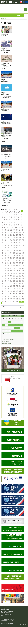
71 (2, 222)
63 (4, 221)
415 (17, 291)
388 (8, 287)
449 (23, 298)
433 (23, 295)
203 (5, 249)
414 (14, 291)
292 (8, 267)
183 (17, 244)
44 (2, 217)
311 (17, 270)
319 (17, 272)
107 (5, 229)
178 (2, 244)
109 (11, 229)
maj (22, 316)
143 (17, 236)
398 (14, 288)
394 (2, 288)
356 (8, 280)
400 (20, 288)
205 (11, 249)
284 (8, 265)
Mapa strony (7, 2)
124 (8, 232)
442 (2, 298)
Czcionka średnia (13, 2)
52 (21, 217)
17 (2, 213)
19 (6, 213)
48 (11, 217)
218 (2, 252)
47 (9, 217)
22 (14, 213)
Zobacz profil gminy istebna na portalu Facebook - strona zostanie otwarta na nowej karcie (23, 2)
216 (20, 250)
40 (14, 216)
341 (11, 277)
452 (8, 300)
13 (14, 211)
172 (8, 242)
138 (2, 236)
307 (5, 270)
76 (14, 222)
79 (21, 222)
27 (4, 214)
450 (2, 300)
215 (17, 250)
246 (14, 257)
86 (16, 224)
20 (9, 213)
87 (18, 224)
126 (14, 232)
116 (8, 231)
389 (11, 287)
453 (11, 300)
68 (16, 221)
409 (23, 290)
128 (20, 232)
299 (5, 268)
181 (11, 244)
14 (17, 211)
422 (14, 293)
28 (6, 214)
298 (2, 268)
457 (23, 300)
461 (11, 301)
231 (17, 254)
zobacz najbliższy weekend (8, 339)
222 (14, 252)
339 (5, 277)
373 (11, 283)
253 (11, 259)
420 (8, 293)
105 (22, 227)
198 (14, 247)
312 (20, 270)
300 (8, 268)
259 (5, 260)
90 (4, 226)
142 (14, 236)
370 (2, 283)
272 (20, 262)
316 (8, 272)
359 (17, 280)
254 (14, 259)
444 (8, 298)
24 (18, 213)
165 (11, 241)
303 (17, 268)
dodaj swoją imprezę (7, 343)
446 (14, 298)
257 (23, 259)
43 (21, 216)
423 (17, 293)
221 (11, 252)
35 (2, 216)
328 (20, 273)
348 (8, 278)
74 (9, 222)
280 (20, 264)
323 (5, 273)
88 (21, 224)
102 (13, 227)
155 (5, 239)
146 (2, 237)
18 (4, 213)
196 (8, 247)
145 (23, 236)
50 (16, 217)
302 (14, 268)
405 (11, 290)
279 (17, 264)
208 (20, 249)
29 (9, 214)
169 (23, 241)
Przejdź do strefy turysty (27, 22)
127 (17, 232)
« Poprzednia (8, 209)
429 (11, 295)
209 (23, 249)
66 (11, 221)
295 (17, 267)
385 (23, 285)
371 (5, 283)
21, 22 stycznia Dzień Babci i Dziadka (7, 50)
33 (18, 214)
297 (23, 267)
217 (23, 250)
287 (17, 265)
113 (22, 229)
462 (14, 301)
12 (12, 211)
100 (7, 227)
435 (5, 296)
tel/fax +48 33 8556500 (5, 612)
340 (8, 277)
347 (5, 278)
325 (11, 273)
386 (2, 287)
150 (14, 237)
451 (5, 300)
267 (5, 262)
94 (14, 226)
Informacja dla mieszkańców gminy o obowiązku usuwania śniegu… (6, 138)
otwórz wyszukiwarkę (25, 9)
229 (11, 254)
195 (5, 247)
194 (2, 247)
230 (14, 254)
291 (5, 267)
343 (17, 277)
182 (14, 244)
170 (2, 242)
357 (11, 280)
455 (17, 300)
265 (23, 260)
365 (11, 282)
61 (21, 219)
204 (8, 249)
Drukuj (23, 307)
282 (2, 265)
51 (18, 217)
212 (8, 250)
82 (6, 224)
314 (2, 272)
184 (20, 244)
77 (16, 222)
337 (23, 275)
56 (9, 219)
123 (5, 232)
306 (2, 270)
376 (20, 283)
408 (20, 290)
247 (17, 257)
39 (11, 216)
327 (17, 273)
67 (14, 221)
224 (20, 252)
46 (6, 217)
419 (5, 293)
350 (14, 278)
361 (23, 280)
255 (17, 259)
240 (20, 255)
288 (20, 265)
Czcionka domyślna (10, 2)
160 (20, 239)
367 (17, 282)
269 (11, 262)
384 (20, 285)
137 (23, 234)
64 (6, 221)
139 (5, 236)
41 (16, 216)
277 (11, 264)
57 (11, 219)
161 (23, 239)
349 (11, 278)
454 (14, 300)
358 (14, 280)
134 (14, 234)
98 (2, 227)
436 (8, 296)
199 (17, 247)
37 (6, 216)
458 (2, 301)
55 (6, 219)
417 (23, 291)
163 (5, 241)
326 (14, 273)
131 (5, 234)
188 (8, 245)
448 (20, 298)
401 (23, 288)
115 (5, 231)
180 (8, 244)
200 (20, 247)
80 (2, 224)
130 (2, 234)
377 (23, 283)
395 (5, 288)
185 (23, 244)
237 (11, 255)
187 (5, 245)
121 (22, 231)
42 (18, 216)
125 (11, 232)
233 (23, 254)
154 (2, 239)
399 (17, 288)
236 (8, 255)
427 (5, 295)
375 (17, 283)
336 (20, 275)
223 (17, 252)
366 (14, 282)
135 (17, 234)
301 (11, 268)
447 (17, 298)
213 (11, 250)
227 (5, 254)
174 (14, 242)
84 (11, 224)
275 (5, 264)
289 (23, 265)
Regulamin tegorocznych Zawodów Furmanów (6, 66)
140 (8, 236)
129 (23, 232)
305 (23, 268)
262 (14, 260)
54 (4, 219)
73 (6, 222)
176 (20, 242)
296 (20, 267)
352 (20, 278)
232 (20, 254)
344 (20, 277)
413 (11, 291)
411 (5, 291)
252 (8, 259)
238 (14, 255)
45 (4, 217)
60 (18, 219)
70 (21, 221)
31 (14, 214)
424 (20, 293)
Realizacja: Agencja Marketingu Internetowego (7, 624)
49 (14, 217)
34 (21, 214)
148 (8, 237)
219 (5, 252)
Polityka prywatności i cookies (7, 620)
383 (17, 285)
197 (11, 247)
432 (20, 295)
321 (23, 272)
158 (14, 239)
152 (20, 237)
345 (23, 277)
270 (14, 262)
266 (2, 262)
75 (11, 222)
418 (2, 293)
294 (14, 267)
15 (19, 211)
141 (11, 236)
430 (14, 295)
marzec (2, 316)
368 (20, 282)
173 (11, 242)
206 (14, 249)
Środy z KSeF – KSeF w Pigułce (7, 123)
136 (20, 234)
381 (11, 285)
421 (11, 293)
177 (23, 242)
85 (14, 224)
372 (8, 283)
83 (9, 224)
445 (11, 298)
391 (17, 287)
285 (11, 265)
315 (5, 272)
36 (4, 216)
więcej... (2, 615)
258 (2, 260)
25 (21, 213)
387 (5, 287)
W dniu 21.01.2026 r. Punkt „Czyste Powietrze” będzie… (6, 95)
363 (5, 282)
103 (16, 227)
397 (11, 288)
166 (14, 241)
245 (11, 257)
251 (5, 259)
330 (2, 275)
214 (14, 250)
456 (20, 300)
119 (16, 231)
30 (11, 214)
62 (2, 221)
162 (2, 241)
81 (4, 224)
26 (2, 214)
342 (14, 277)
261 (11, 260)
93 (11, 226)
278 (14, 264)
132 (8, 234)
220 (8, 252)
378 (2, 285)
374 (14, 283)
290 (2, 267)
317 (11, 272)
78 (18, 222)
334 (14, 275)
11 (10, 211)
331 (5, 275)
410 (2, 291)
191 (17, 245)
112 (19, 229)
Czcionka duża (16, 2)
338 (2, 277)
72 (4, 222)
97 (21, 226)
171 (5, 242)
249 (23, 257)
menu (18, 15)
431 (17, 295)
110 (14, 229)
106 (2, 229)
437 (11, 296)
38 (9, 216)
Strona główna (2, 2)
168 (20, 241)
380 (8, 285)
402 (2, 290)
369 (23, 282)
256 (20, 259)
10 (7, 211)
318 (14, 272)
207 (17, 249)
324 (8, 273)
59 (16, 219)
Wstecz (4, 307)
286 (14, 265)
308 (8, 270)
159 (17, 239)
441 (23, 296)
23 (16, 213)
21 (11, 213)
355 (5, 280)
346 (2, 278)
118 (13, 231)
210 (2, 250)
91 (6, 226)
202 (2, 249)
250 (2, 259)
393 (23, 287)
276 (8, 264)
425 (23, 293)
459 (5, 301)
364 (8, 282)
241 (23, 255)
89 (2, 226)
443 (5, 298)
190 (14, 245)
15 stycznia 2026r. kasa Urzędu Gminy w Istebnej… (6, 184)
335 (17, 275)
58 (14, 219)
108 (8, 229)
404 (8, 290)
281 (23, 264)
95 (16, 226)
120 (19, 231)
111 (17, 229)
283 (5, 265)
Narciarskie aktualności (6, 80)
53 (2, 219)
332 (8, 275)
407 (17, 290)
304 (20, 268)
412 (8, 291)
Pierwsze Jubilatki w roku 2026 (7, 35)
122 (2, 232)
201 (23, 247)
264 (20, 260)
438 (14, 296)
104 (19, 227)
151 (17, 237)
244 (8, 257)
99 (4, 227)
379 (5, 285)
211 (5, 250)
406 (14, 290)
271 (17, 262)
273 (23, 262)
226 (2, 254)
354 (2, 280)
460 (8, 301)
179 (5, 244)
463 (17, 301)
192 (20, 245)
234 (2, 255)
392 (20, 287)
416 (20, 291)
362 (2, 282)
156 (8, 239)
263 (17, 260)
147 (5, 237)
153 (23, 237)
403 (5, 290)
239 (17, 255)
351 (17, 278)
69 (18, 221)
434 (2, 296)
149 (11, 237)
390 (14, 287)
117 (11, 231)
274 (2, 264)
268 (8, 262)
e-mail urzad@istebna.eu (6, 614)
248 (20, 257)
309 (11, 270)
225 (23, 252)
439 (17, 296)
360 (20, 280)
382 (14, 285)
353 (23, 278)
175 (17, 242)
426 (2, 295)
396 (8, 288)
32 (16, 214)
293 (11, 267)
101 (10, 227)
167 (17, 241)
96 (18, 226)
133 (11, 234)
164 (8, 241)
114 (2, 231)
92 (9, 226)
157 (11, 239)
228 (8, 254)
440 (20, 296)
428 (8, 295)
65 (9, 221)
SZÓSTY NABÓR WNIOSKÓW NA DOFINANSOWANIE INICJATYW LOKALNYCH (7, 202)
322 (2, 273)
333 (11, 275)
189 (11, 245)
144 (20, 236)
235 (5, 255)
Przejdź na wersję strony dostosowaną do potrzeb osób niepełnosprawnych (5, 2)
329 (23, 273)
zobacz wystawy (6, 341)
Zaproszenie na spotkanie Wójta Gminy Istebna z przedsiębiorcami (6, 155)
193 (23, 245)
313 (23, 270)
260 (8, 260)
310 (14, 270)
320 (20, 272)
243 (5, 257)
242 (2, 257)
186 (2, 245)
